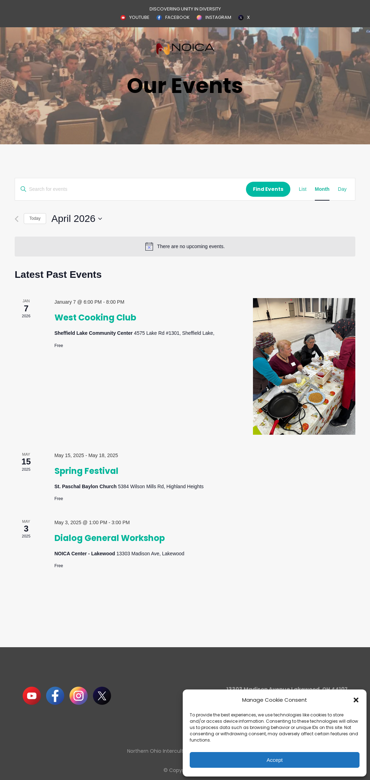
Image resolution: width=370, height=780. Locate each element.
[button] (356, 699)
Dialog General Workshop (110, 538)
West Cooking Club (95, 317)
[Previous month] (17, 219)
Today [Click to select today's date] (35, 218)
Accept (275, 760)
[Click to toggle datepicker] (76, 219)
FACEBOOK (177, 17)
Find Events (268, 189)
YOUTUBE (139, 17)
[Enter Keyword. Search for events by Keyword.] (130, 189)
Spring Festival (86, 471)
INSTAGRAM (218, 17)
